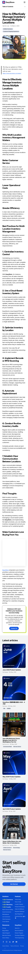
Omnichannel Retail (7, 746)
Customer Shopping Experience (11, 31)
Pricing (4, 928)
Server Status (5, 937)
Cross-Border (5, 921)
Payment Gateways (19, 911)
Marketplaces (5, 914)
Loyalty (6, 907)
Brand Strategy (16, 847)
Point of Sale (18, 901)
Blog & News (5, 930)
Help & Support (6, 933)
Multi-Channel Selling (7, 909)
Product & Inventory (20, 906)
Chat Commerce (6, 919)
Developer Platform (19, 935)
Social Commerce (6, 912)
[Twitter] (13, 942)
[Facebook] (3, 942)
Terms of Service (14, 946)
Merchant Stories (17, 746)
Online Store (18, 899)
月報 (4, 708)
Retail (6, 902)
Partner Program (19, 933)
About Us (17, 928)
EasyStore (5, 570)
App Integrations (19, 914)
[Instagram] (6, 942)
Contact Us (14, 628)
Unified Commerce (7, 29)
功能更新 (8, 708)
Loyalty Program (19, 904)
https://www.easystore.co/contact (12, 73)
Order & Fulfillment (19, 909)
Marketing (7, 904)
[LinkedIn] (10, 942)
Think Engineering (19, 937)
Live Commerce (6, 916)
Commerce (7, 899)
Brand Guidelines (19, 930)
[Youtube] (16, 942)
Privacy (22, 946)
